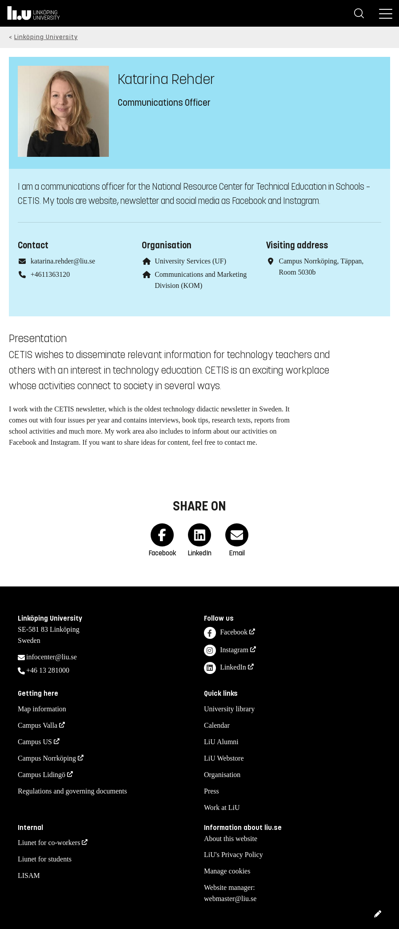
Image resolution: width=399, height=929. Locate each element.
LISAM (29, 875)
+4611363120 (50, 274)
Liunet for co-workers (49, 842)
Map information (42, 709)
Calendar (217, 725)
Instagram (226, 651)
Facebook (225, 633)
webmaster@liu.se (230, 898)
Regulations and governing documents (72, 791)
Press (211, 791)
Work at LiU (221, 807)
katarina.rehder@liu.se (63, 261)
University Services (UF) (190, 261)
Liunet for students (45, 859)
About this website (230, 838)
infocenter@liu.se (51, 657)
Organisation (222, 774)
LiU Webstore (224, 758)
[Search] (359, 13)
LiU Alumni (221, 742)
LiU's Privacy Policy (233, 854)
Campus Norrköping (47, 758)
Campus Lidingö (41, 774)
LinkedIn (225, 668)
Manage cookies (227, 871)
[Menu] (385, 13)
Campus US (35, 742)
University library (229, 709)
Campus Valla (37, 725)
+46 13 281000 (47, 670)
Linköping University (46, 37)
